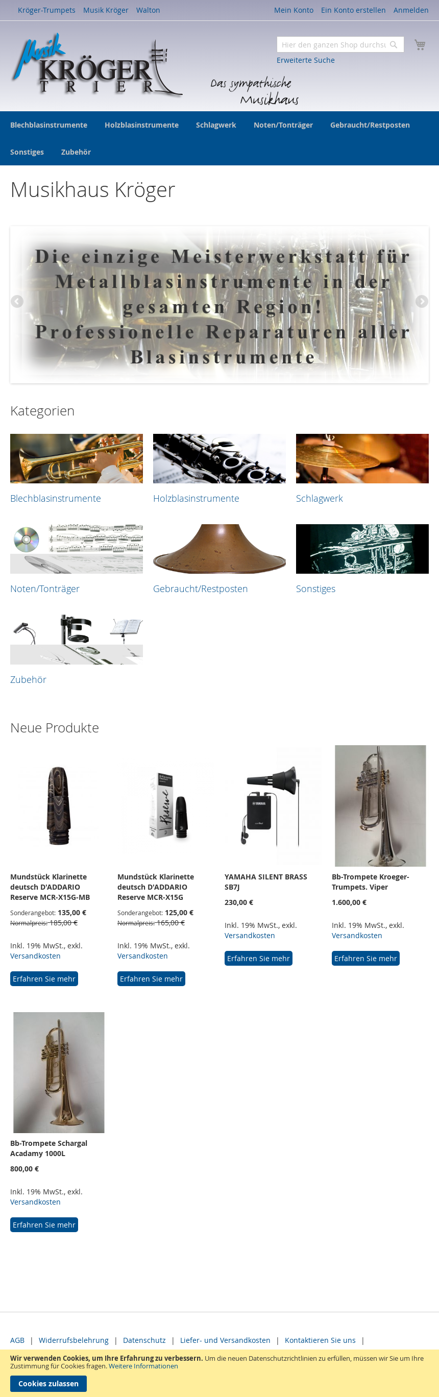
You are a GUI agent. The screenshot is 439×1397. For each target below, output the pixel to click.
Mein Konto (293, 10)
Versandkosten (35, 956)
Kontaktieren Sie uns (320, 1340)
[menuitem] (48, 125)
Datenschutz (144, 1340)
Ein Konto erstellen (353, 10)
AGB (17, 1340)
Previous (18, 302)
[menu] (219, 138)
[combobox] (340, 44)
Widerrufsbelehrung (74, 1340)
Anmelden (411, 10)
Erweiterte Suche (306, 60)
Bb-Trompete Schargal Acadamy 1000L (48, 1148)
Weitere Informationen (143, 1365)
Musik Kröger (106, 10)
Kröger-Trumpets (47, 10)
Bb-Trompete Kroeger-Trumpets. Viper (370, 882)
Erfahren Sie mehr (44, 979)
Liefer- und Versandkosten (225, 1340)
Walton (148, 10)
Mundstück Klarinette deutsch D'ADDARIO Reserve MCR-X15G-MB (50, 887)
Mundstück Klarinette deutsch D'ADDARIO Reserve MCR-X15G (155, 887)
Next (421, 302)
